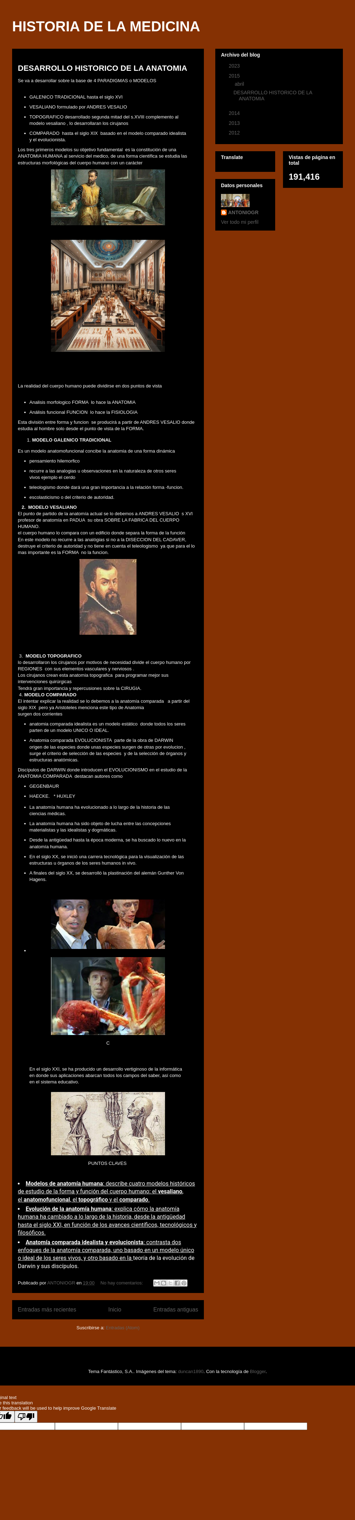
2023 (235, 66)
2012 (235, 133)
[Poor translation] (26, 1417)
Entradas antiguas (175, 1310)
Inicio (114, 1310)
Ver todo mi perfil (239, 222)
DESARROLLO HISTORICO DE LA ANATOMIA (102, 68)
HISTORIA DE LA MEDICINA (106, 26)
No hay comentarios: (122, 1283)
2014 (235, 113)
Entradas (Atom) (123, 1327)
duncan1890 (191, 1371)
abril (240, 84)
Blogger (258, 1371)
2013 (235, 123)
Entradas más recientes (47, 1310)
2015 (235, 76)
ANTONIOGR (243, 212)
